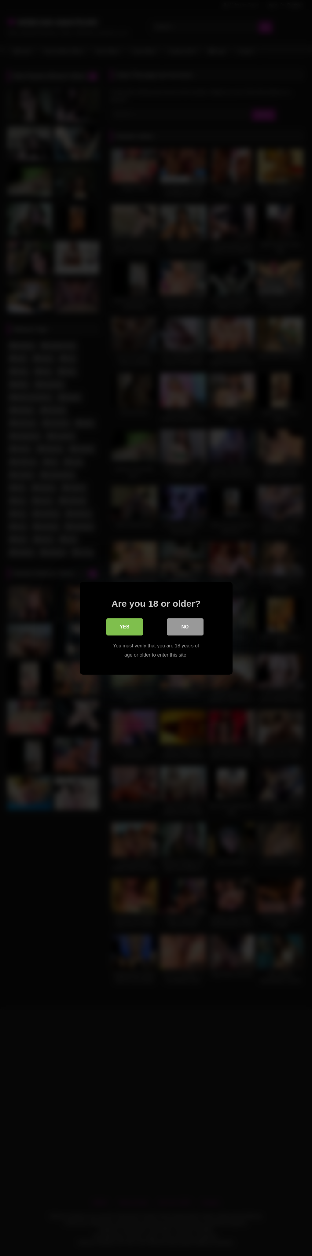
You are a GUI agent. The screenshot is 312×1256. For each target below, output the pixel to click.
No (185, 626)
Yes (124, 626)
